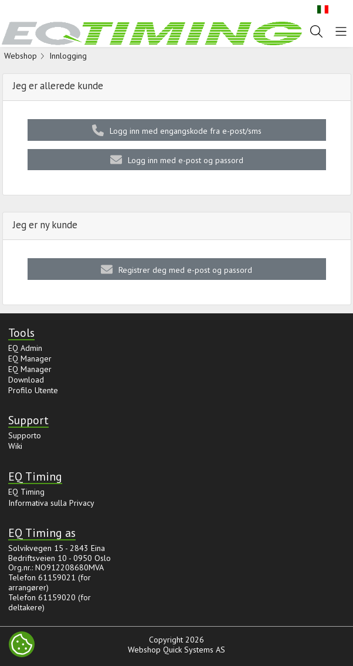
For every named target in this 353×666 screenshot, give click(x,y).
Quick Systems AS (194, 649)
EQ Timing (26, 491)
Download (26, 379)
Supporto (24, 435)
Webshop (20, 55)
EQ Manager (30, 358)
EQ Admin (25, 348)
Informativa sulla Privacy (51, 503)
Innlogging (68, 55)
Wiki (15, 446)
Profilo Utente (33, 390)
